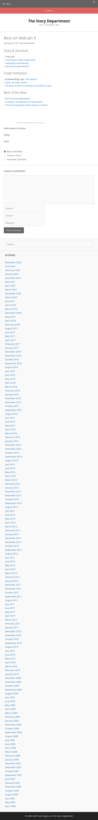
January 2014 (12, 487)
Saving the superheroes (17, 63)
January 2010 (12, 674)
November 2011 (13, 588)
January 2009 (12, 720)
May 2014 (10, 472)
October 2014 (12, 452)
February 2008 (12, 755)
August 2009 (11, 693)
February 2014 (12, 483)
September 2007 (13, 775)
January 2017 (12, 347)
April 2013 (10, 522)
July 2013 (10, 511)
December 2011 (13, 584)
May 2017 (10, 336)
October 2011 (12, 592)
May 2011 (10, 612)
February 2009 (12, 716)
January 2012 (12, 580)
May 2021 (10, 281)
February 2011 (12, 623)
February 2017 (12, 343)
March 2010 (11, 666)
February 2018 (12, 324)
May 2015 (10, 425)
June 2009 (10, 701)
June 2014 (10, 468)
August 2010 (11, 646)
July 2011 (10, 604)
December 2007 (13, 763)
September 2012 (13, 549)
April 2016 (10, 382)
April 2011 (10, 615)
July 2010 (10, 650)
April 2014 (10, 476)
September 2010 (13, 643)
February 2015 (12, 437)
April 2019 (10, 305)
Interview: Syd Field (16, 159)
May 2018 (10, 316)
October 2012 (12, 545)
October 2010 (12, 639)
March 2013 (11, 526)
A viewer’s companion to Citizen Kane (23, 101)
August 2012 (11, 553)
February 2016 (12, 390)
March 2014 (11, 479)
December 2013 (13, 491)
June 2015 (10, 421)
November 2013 (13, 495)
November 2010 (13, 635)
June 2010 (10, 654)
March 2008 (11, 751)
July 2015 (10, 417)
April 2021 (10, 285)
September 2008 (13, 732)
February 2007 (12, 782)
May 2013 (10, 518)
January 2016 (12, 394)
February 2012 (12, 576)
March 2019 (11, 309)
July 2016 (10, 371)
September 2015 (13, 410)
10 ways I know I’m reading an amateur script (28, 85)
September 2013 (13, 503)
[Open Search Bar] (94, 2)
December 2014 (13, 444)
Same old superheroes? (17, 66)
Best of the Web (14, 151)
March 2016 (11, 386)
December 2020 (13, 293)
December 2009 (13, 677)
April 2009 (10, 709)
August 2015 (11, 413)
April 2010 (10, 662)
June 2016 (10, 375)
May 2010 (10, 658)
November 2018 (13, 312)
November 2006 (13, 786)
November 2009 (13, 681)
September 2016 (13, 363)
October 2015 (12, 406)
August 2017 (11, 328)
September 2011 (13, 596)
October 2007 (12, 771)
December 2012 (13, 538)
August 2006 (11, 794)
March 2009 (11, 712)
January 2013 (12, 534)
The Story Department (49, 21)
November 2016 (13, 355)
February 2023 (12, 270)
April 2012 (10, 569)
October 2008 (12, 728)
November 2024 (13, 262)
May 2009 (10, 705)
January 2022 (12, 274)
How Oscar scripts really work (20, 59)
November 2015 (13, 402)
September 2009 (13, 689)
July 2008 (10, 740)
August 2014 (11, 460)
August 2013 (11, 507)
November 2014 (13, 448)
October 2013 (12, 499)
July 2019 (10, 301)
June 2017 (10, 332)
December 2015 (13, 398)
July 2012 (10, 557)
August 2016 (11, 367)
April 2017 (10, 340)
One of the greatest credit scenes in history (26, 105)
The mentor (31, 79)
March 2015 (11, 433)
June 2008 (10, 744)
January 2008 (12, 759)
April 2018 (10, 320)
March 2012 (11, 573)
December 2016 (13, 351)
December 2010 (13, 631)
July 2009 (10, 697)
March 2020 (11, 297)
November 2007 (13, 767)
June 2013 (10, 514)
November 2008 (13, 724)
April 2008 (10, 747)
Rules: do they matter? (16, 82)
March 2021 (11, 289)
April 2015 (10, 429)
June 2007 (10, 778)
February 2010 (12, 670)
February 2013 (12, 530)
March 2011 (11, 619)
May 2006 (10, 802)
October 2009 (12, 685)
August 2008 (11, 736)
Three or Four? (14, 155)
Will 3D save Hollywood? (17, 98)
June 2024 (10, 266)
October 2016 (12, 359)
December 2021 (13, 277)
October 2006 (12, 790)
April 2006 (10, 806)
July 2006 (10, 798)
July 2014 (10, 464)
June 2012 (10, 561)
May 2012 (10, 565)
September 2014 (13, 456)
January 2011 (12, 627)
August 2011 (11, 600)
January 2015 (12, 441)
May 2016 (10, 378)
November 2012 (13, 542)
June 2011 (10, 608)
